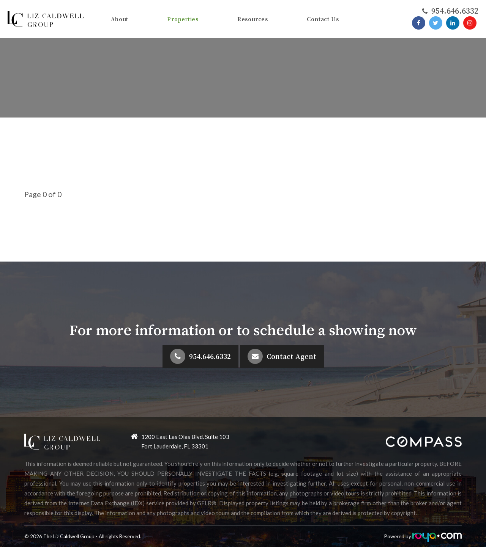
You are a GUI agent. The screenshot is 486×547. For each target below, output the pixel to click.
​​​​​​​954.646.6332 (454, 10)
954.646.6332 (210, 356)
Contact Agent (291, 356)
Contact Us (323, 19)
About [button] (119, 19)
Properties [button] (182, 19)
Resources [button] (252, 19)
